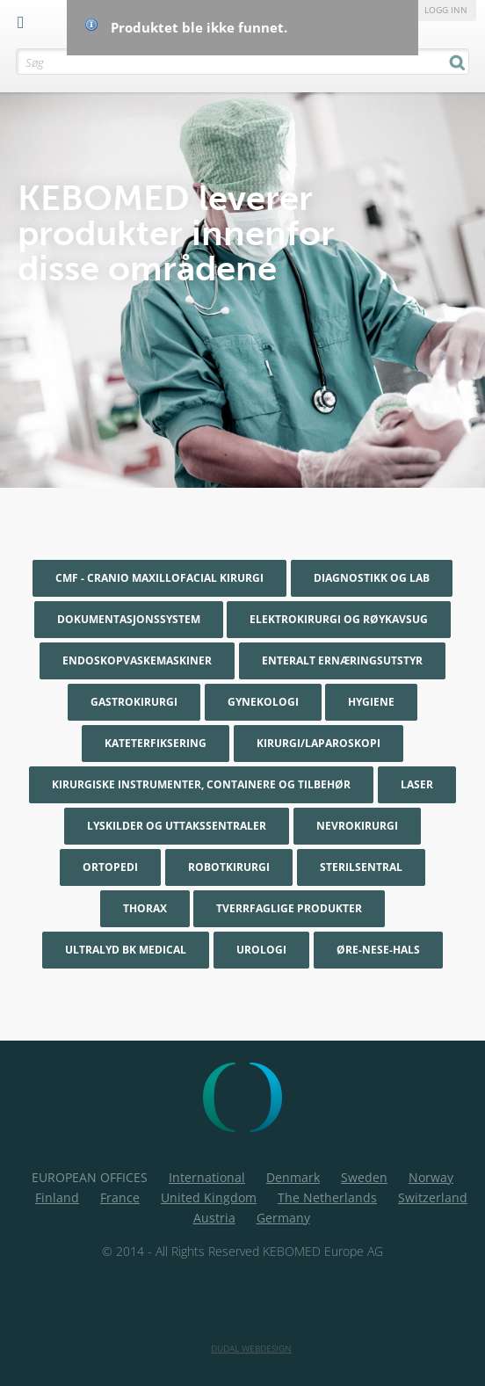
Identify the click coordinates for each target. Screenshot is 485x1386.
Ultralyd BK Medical (125, 949)
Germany (283, 1217)
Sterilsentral (361, 867)
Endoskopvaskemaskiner (137, 660)
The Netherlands (327, 1197)
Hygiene (371, 701)
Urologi (261, 949)
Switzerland (432, 1197)
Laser (417, 784)
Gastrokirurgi (133, 701)
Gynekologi (263, 701)
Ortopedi (110, 867)
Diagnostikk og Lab (372, 577)
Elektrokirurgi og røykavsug (339, 619)
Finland (57, 1197)
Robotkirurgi (229, 867)
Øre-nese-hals (378, 949)
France (120, 1197)
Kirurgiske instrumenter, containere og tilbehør (201, 784)
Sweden (364, 1177)
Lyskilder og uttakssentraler (176, 825)
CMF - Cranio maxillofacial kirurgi (159, 577)
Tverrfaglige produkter (289, 908)
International (207, 1177)
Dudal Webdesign (251, 1348)
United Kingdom (209, 1197)
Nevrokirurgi (357, 825)
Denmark (293, 1177)
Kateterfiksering (155, 743)
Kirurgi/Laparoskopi (318, 743)
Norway (431, 1177)
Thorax (145, 908)
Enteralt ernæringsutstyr (342, 660)
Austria (214, 1217)
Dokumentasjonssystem (128, 619)
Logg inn (445, 10)
